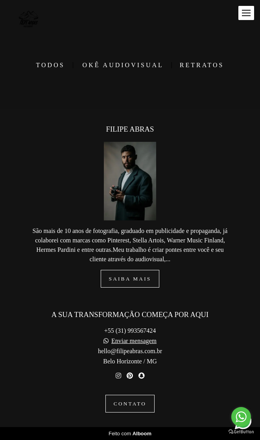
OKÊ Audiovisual (123, 65)
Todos (50, 65)
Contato (130, 404)
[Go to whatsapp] (241, 417)
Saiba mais (130, 279)
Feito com (130, 433)
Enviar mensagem (134, 341)
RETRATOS (202, 65)
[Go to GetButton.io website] (241, 431)
